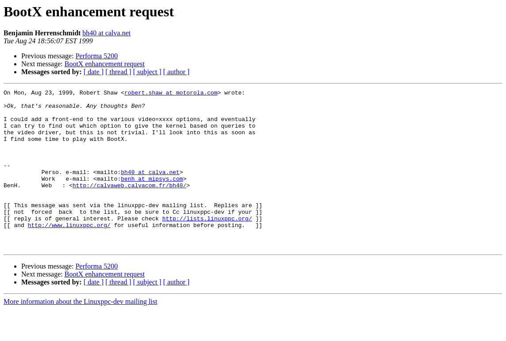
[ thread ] (118, 72)
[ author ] (176, 72)
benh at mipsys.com (152, 197)
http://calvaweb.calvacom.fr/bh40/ (129, 205)
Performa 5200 (97, 56)
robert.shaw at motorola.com (171, 94)
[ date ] (94, 72)
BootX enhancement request (105, 64)
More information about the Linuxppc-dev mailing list (80, 333)
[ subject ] (147, 72)
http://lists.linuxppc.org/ (207, 245)
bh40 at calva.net (106, 33)
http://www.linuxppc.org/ (69, 253)
